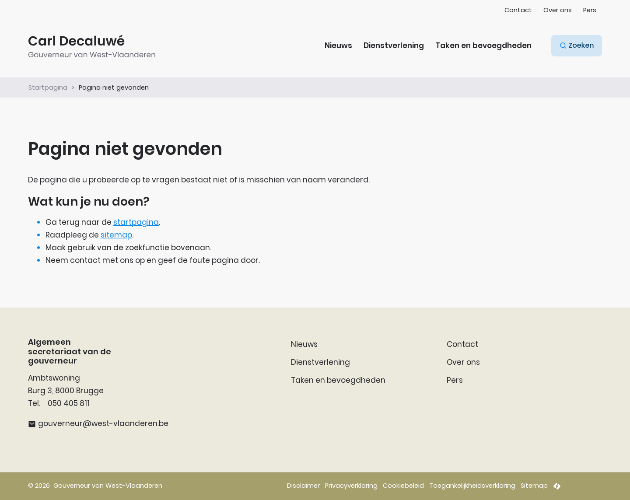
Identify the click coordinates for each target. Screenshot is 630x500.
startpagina (136, 222)
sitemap (116, 235)
